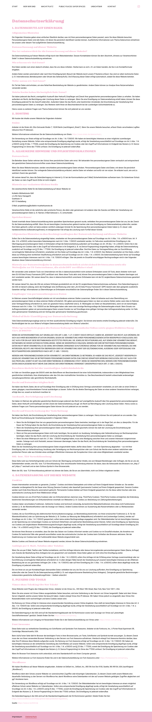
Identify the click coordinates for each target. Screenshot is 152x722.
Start (15, 6)
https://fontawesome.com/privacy (113, 658)
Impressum (17, 716)
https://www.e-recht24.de (28, 703)
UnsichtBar (96, 6)
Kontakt (112, 6)
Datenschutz (31, 716)
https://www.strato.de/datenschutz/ (86, 134)
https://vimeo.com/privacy (65, 615)
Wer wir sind (29, 6)
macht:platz (47, 6)
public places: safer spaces (72, 6)
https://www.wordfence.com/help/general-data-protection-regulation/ (39, 699)
